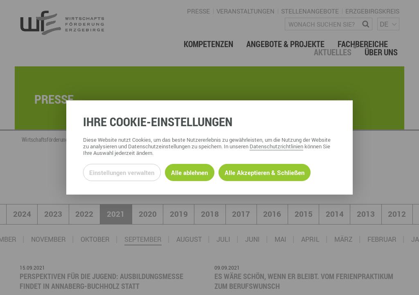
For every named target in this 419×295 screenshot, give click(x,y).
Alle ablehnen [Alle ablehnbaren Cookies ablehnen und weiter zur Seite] (189, 172)
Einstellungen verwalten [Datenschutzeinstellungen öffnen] (121, 172)
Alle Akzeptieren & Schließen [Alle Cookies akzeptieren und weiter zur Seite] (264, 172)
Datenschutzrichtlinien (276, 146)
